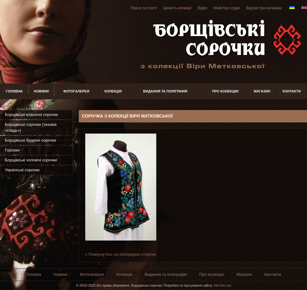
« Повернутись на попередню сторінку (120, 254)
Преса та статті (144, 8)
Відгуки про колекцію (264, 8)
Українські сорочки (22, 170)
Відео (202, 8)
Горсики (12, 150)
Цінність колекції (177, 8)
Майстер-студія (226, 8)
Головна (14, 91)
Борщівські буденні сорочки (30, 140)
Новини (41, 91)
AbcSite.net (222, 285)
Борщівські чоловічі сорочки (31, 160)
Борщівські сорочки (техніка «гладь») (31, 127)
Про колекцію (225, 91)
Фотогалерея (76, 91)
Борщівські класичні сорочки (31, 114)
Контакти (292, 91)
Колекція (113, 91)
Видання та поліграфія (165, 91)
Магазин (262, 91)
